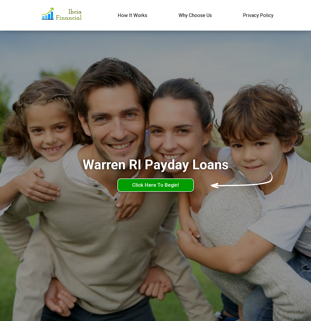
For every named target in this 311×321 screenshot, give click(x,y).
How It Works (132, 15)
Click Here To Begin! (155, 185)
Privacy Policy (258, 15)
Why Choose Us (195, 15)
